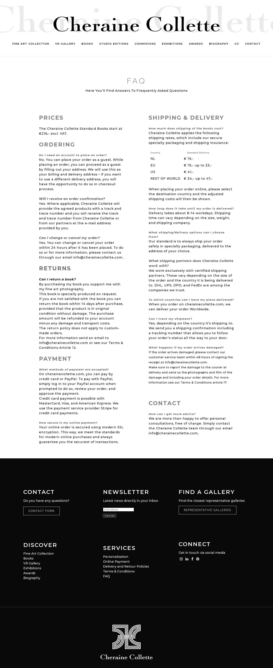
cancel (88, 243)
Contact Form (41, 511)
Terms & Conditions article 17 (204, 383)
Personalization (115, 557)
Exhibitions (32, 568)
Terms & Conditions (119, 571)
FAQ (106, 576)
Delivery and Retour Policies (126, 566)
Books (28, 558)
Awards (29, 573)
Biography (31, 578)
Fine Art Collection (38, 554)
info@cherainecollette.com (97, 257)
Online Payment (116, 562)
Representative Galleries (207, 510)
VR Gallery (31, 563)
